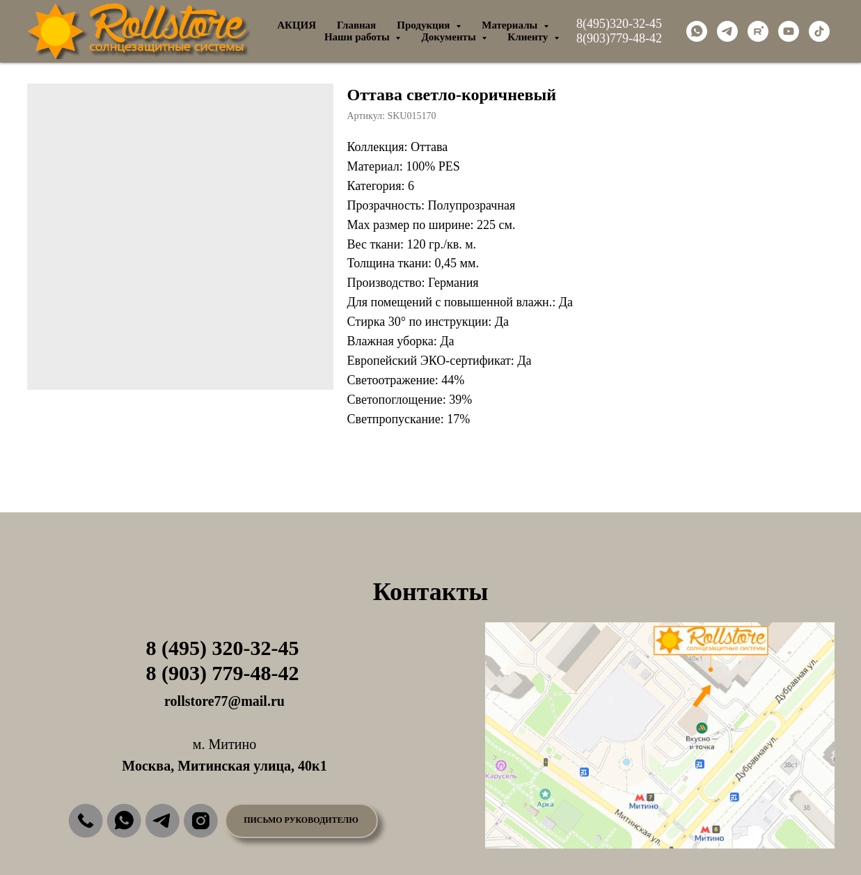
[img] (85, 820)
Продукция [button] (424, 25)
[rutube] (758, 31)
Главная (356, 25)
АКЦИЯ (296, 25)
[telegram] (727, 31)
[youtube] (788, 31)
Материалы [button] (511, 25)
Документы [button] (449, 36)
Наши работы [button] (358, 36)
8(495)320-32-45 (619, 24)
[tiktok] (819, 31)
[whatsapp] (696, 31)
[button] (301, 820)
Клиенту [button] (529, 36)
